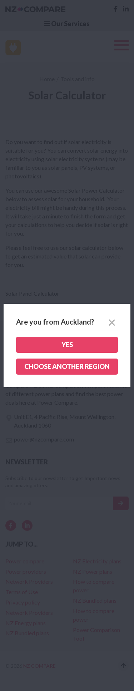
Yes (67, 345)
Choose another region (67, 366)
